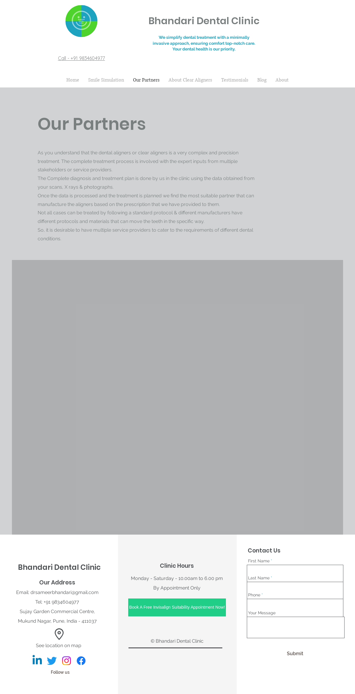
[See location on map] (59, 646)
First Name (259, 561)
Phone (254, 595)
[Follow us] (61, 672)
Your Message (262, 613)
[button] (59, 634)
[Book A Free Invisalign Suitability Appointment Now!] (177, 607)
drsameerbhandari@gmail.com (64, 592)
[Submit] (295, 654)
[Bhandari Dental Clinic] (37, 661)
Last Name (259, 578)
